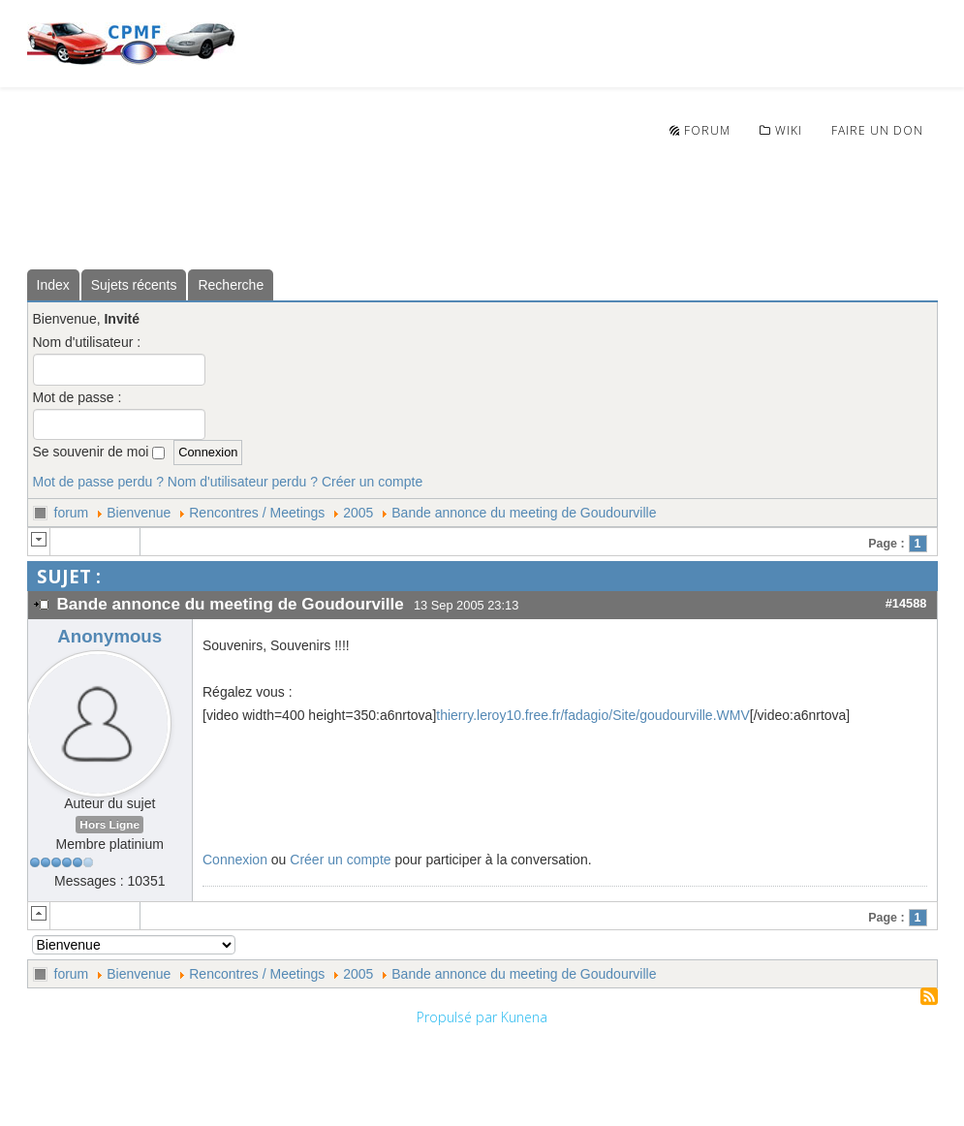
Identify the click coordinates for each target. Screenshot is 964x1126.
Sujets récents (134, 285)
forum (71, 512)
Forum (700, 130)
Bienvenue (139, 512)
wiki (781, 130)
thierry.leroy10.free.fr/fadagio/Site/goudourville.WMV (592, 715)
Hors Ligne (109, 824)
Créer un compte (372, 481)
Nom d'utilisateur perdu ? (243, 481)
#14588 (906, 603)
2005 (358, 512)
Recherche (231, 285)
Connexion (234, 859)
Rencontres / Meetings (257, 512)
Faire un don (877, 130)
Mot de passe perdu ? (98, 481)
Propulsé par (459, 1017)
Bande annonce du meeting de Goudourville (523, 512)
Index (53, 285)
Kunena (524, 1017)
